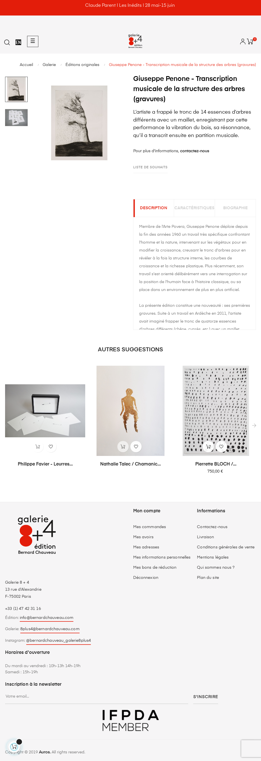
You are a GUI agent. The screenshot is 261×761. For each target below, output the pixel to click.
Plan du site (208, 579)
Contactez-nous (212, 529)
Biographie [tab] (235, 209)
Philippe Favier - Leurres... (45, 466)
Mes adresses (146, 549)
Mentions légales (213, 559)
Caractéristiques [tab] (194, 209)
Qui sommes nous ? (215, 569)
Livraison (205, 539)
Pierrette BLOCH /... (215, 466)
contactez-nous (194, 151)
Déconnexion (146, 579)
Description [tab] (153, 209)
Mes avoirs (143, 539)
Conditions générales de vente (226, 549)
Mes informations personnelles (162, 559)
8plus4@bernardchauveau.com (50, 631)
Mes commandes (149, 529)
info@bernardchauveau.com (46, 619)
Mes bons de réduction (155, 569)
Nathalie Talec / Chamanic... (130, 466)
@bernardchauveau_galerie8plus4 (58, 642)
